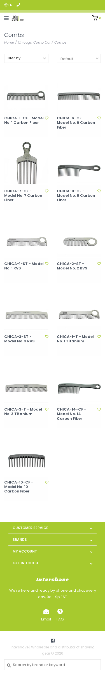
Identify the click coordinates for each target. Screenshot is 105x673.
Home (9, 42)
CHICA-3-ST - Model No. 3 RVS (19, 339)
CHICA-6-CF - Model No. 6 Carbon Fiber (76, 123)
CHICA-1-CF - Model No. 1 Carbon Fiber (24, 120)
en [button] (8, 5)
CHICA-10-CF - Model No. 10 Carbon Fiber (18, 487)
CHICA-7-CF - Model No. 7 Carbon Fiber (23, 196)
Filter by (13, 58)
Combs (60, 42)
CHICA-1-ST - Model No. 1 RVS (24, 266)
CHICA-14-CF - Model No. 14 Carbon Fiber (71, 414)
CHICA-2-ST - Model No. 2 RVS (72, 266)
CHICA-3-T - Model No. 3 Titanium (23, 411)
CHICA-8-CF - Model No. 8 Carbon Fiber (76, 196)
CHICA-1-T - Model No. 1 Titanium (75, 339)
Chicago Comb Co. (34, 42)
